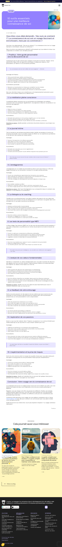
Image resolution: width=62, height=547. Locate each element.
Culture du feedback (36, 527)
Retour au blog (11, 484)
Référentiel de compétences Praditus (22, 526)
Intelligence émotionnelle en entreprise (37, 522)
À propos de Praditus (50, 515)
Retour (55, 10)
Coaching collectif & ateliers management (7, 526)
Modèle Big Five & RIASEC (22, 519)
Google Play (6, 507)
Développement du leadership (6, 529)
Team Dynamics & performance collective (22, 529)
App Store (15, 507)
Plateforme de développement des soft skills (8, 516)
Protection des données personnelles (8, 538)
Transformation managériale (34, 525)
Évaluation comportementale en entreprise (21, 522)
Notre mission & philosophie (49, 517)
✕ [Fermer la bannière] (61, 1)
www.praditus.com (11, 399)
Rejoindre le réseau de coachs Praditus (50, 523)
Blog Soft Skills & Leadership (35, 516)
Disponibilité (5, 540)
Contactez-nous (49, 529)
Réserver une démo (50, 530)
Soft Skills (11, 11)
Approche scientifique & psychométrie (22, 517)
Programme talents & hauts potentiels (7, 532)
